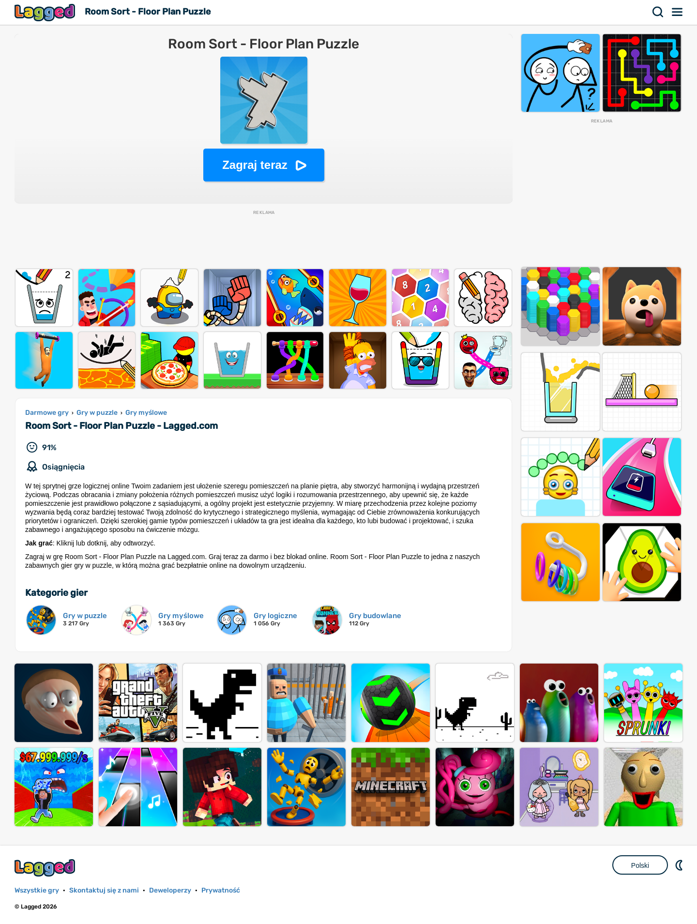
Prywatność (220, 890)
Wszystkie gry (37, 890)
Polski (640, 865)
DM (680, 865)
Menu (677, 12)
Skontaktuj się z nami (104, 890)
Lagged (46, 12)
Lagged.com (46, 867)
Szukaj (658, 12)
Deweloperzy (170, 890)
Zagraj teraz (255, 164)
